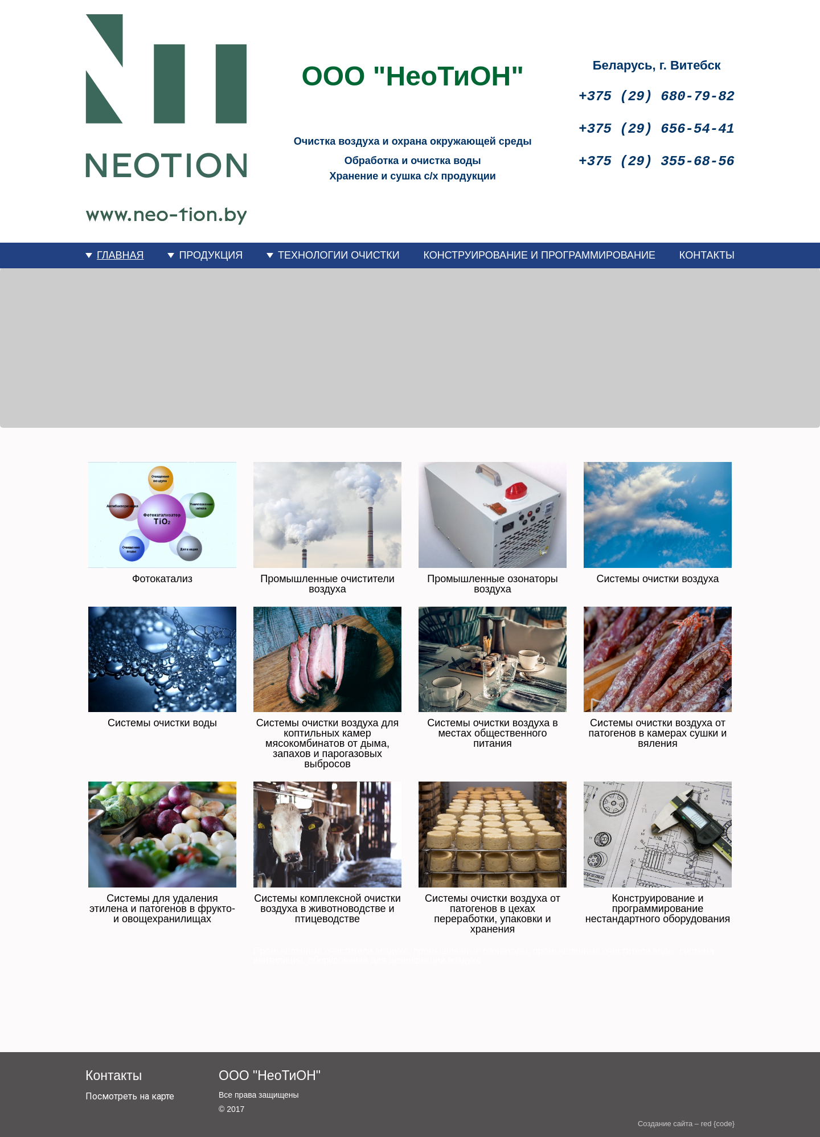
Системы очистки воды (162, 723)
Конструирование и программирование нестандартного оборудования (658, 908)
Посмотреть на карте (129, 1096)
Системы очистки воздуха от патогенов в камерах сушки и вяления (658, 733)
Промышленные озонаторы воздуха (492, 584)
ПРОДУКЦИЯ (211, 255)
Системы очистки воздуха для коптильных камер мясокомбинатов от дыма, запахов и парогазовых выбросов (327, 743)
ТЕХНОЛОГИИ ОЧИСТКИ (339, 255)
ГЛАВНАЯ (120, 255)
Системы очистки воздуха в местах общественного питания (492, 733)
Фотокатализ (162, 579)
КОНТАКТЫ (707, 255)
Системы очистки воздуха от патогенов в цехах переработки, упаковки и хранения (492, 913)
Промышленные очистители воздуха (327, 584)
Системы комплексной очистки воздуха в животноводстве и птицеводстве (327, 908)
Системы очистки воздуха (658, 579)
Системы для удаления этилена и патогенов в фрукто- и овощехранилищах (162, 908)
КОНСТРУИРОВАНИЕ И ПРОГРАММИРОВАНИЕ (539, 255)
